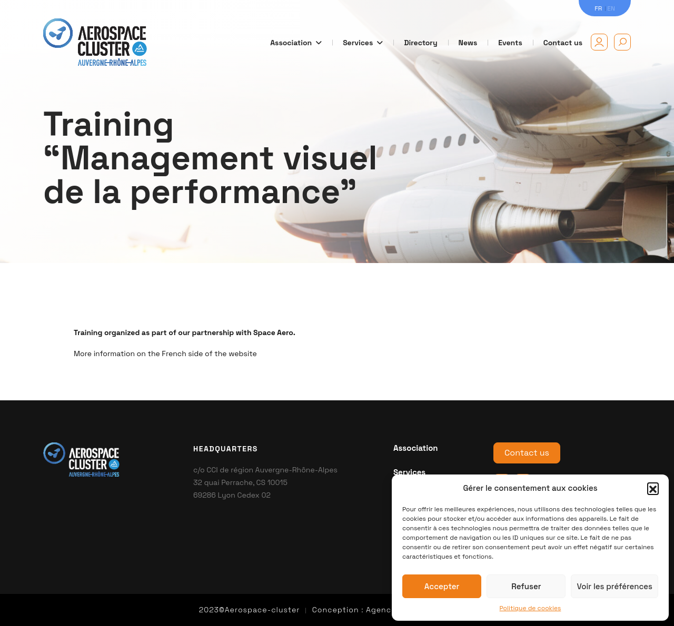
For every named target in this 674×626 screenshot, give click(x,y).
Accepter (442, 586)
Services (363, 42)
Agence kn (387, 609)
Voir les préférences (614, 586)
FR (598, 8)
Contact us (562, 42)
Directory (420, 42)
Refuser (526, 586)
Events (510, 42)
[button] (653, 488)
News (468, 42)
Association (296, 42)
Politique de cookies (530, 608)
